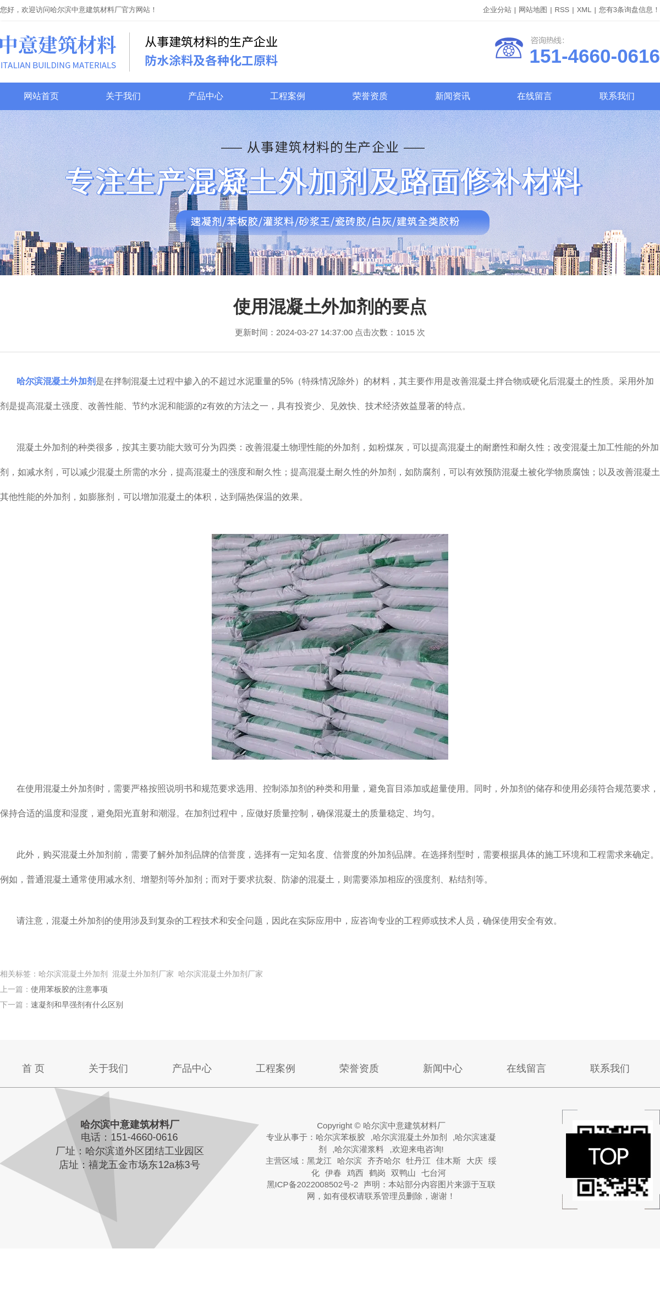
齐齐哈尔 (383, 1160)
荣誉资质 (370, 96)
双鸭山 (403, 1172)
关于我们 (123, 96)
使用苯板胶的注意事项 (69, 989)
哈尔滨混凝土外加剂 (410, 1137)
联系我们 (617, 96)
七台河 (433, 1172)
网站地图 (533, 10)
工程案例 (287, 96)
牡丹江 (418, 1160)
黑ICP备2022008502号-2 (313, 1184)
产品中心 (205, 96)
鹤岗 (377, 1172)
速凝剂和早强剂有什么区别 (77, 1004)
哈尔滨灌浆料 (359, 1149)
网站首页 (41, 96)
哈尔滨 (349, 1160)
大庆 (474, 1160)
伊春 (333, 1172)
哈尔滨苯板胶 (340, 1137)
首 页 (33, 1068)
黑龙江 (319, 1160)
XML (584, 10)
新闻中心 (443, 1068)
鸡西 (355, 1172)
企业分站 (497, 10)
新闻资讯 (452, 96)
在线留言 (534, 96)
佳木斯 (448, 1160)
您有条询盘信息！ (629, 10)
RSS (562, 10)
